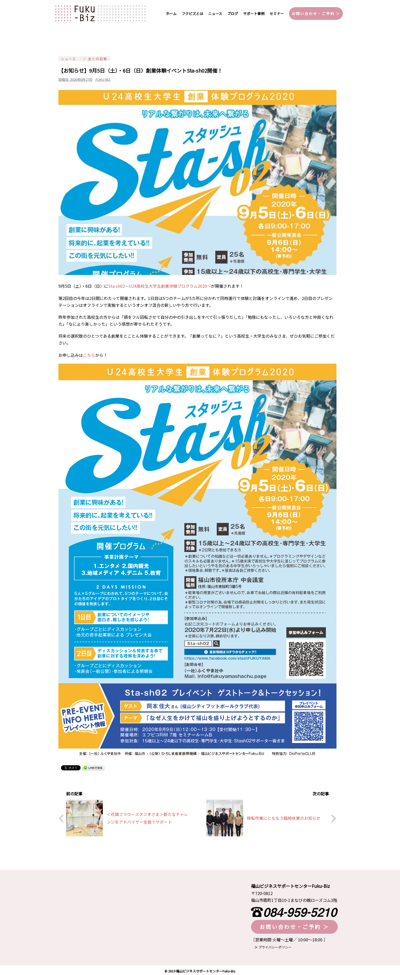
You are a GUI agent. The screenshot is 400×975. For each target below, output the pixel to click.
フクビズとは (192, 13)
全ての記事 (97, 58)
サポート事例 (254, 13)
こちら (89, 355)
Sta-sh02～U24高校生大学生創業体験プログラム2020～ (159, 286)
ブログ (232, 13)
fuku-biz (103, 79)
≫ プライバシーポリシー (271, 945)
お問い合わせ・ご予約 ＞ (316, 13)
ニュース (215, 13)
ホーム (171, 13)
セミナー (277, 13)
